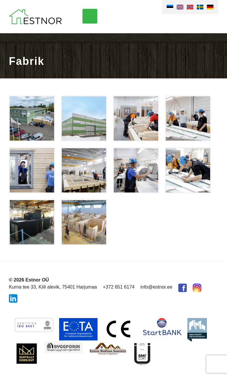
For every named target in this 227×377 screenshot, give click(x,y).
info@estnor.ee (156, 286)
